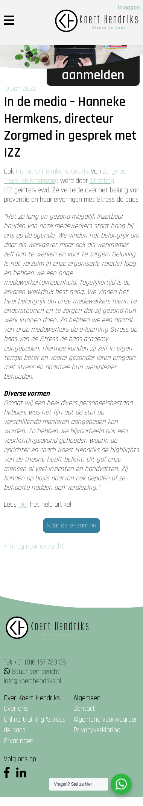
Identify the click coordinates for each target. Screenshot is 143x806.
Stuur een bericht (36, 671)
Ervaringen (18, 741)
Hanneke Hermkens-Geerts (52, 171)
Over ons (16, 708)
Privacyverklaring (96, 730)
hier (23, 504)
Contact (84, 708)
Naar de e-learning (71, 525)
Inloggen (129, 8)
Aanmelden (93, 75)
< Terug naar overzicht (34, 546)
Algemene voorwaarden (105, 719)
